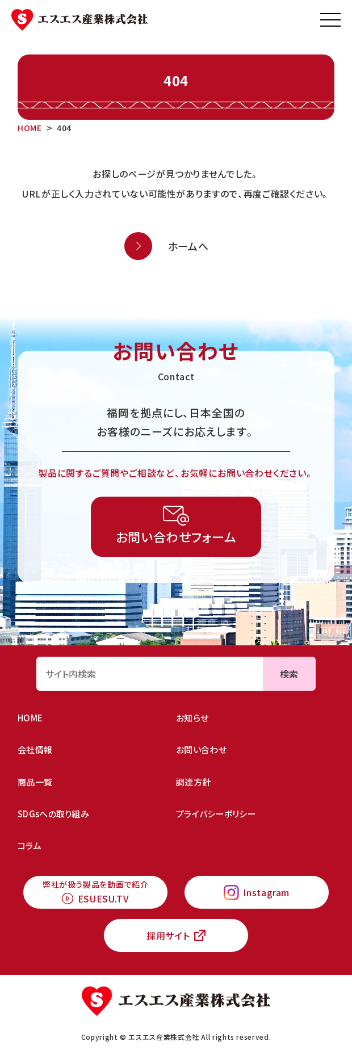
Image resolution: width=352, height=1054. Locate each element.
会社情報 (35, 749)
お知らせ (192, 718)
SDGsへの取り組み (53, 814)
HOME (30, 718)
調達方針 (193, 782)
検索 (289, 674)
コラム (29, 845)
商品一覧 (35, 782)
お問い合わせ (201, 749)
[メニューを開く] (330, 20)
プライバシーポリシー (216, 814)
